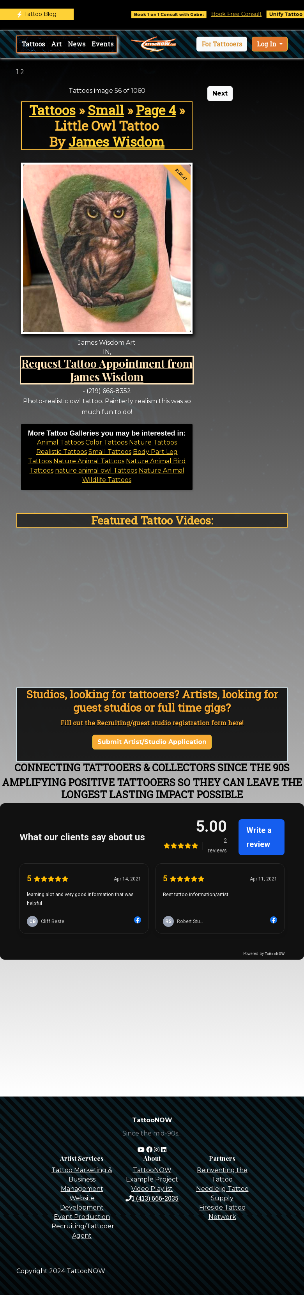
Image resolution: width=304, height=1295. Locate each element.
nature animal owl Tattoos (96, 470)
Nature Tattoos (153, 442)
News (76, 44)
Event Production (82, 1217)
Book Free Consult (241, 14)
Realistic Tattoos (61, 451)
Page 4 (156, 110)
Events (102, 44)
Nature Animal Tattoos (88, 461)
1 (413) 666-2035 (152, 1198)
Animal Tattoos (60, 442)
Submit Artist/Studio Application (152, 742)
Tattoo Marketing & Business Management (81, 1179)
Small (106, 110)
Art (56, 44)
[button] (221, 44)
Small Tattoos (109, 451)
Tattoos (33, 44)
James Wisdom (116, 141)
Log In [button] (267, 44)
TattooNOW (152, 1170)
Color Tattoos (106, 442)
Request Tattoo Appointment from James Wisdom (107, 370)
